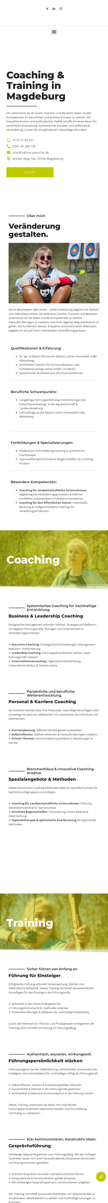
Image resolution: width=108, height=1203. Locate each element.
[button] (54, 31)
